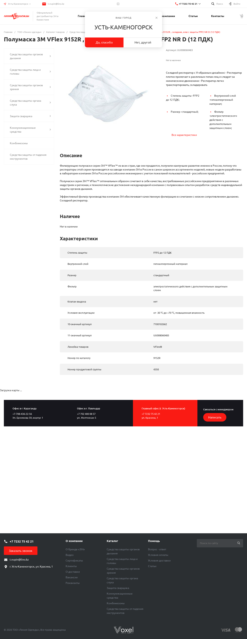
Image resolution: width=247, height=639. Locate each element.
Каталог (112, 541)
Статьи (152, 566)
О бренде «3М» (75, 549)
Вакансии (72, 577)
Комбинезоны (116, 603)
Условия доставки (159, 560)
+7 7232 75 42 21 (188, 4)
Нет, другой (142, 42)
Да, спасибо (104, 42)
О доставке (73, 571)
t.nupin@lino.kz (56, 4)
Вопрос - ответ (157, 549)
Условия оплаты (158, 554)
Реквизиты (73, 582)
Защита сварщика (118, 588)
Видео (70, 554)
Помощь (154, 541)
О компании (74, 541)
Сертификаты (74, 560)
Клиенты (71, 566)
